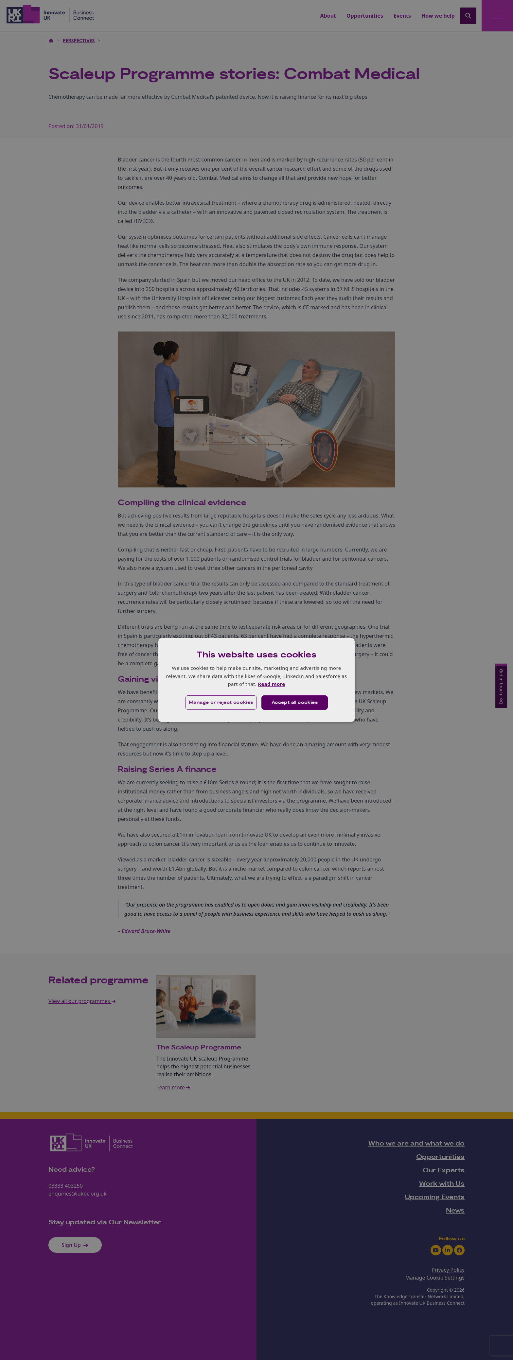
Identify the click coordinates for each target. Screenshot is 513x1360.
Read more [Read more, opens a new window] (271, 684)
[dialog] (256, 680)
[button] (221, 702)
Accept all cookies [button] (295, 703)
